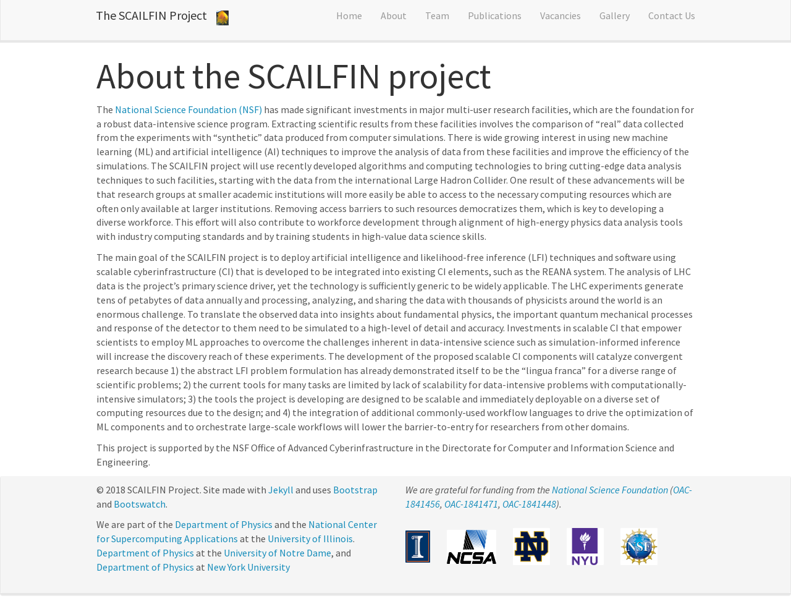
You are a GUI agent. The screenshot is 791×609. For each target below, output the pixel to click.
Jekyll (281, 489)
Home (349, 15)
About (394, 15)
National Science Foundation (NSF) (188, 109)
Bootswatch (140, 504)
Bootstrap (355, 489)
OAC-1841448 (529, 504)
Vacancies (560, 15)
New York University (248, 567)
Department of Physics (224, 524)
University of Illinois (310, 538)
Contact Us (671, 15)
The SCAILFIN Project (151, 15)
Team (437, 15)
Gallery (614, 15)
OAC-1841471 (471, 504)
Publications (495, 15)
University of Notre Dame (277, 553)
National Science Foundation (610, 489)
